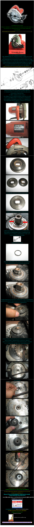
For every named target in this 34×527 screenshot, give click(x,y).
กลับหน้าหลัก (4, 522)
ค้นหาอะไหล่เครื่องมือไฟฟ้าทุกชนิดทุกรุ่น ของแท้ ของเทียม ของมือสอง (22, 522)
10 (31, 31)
